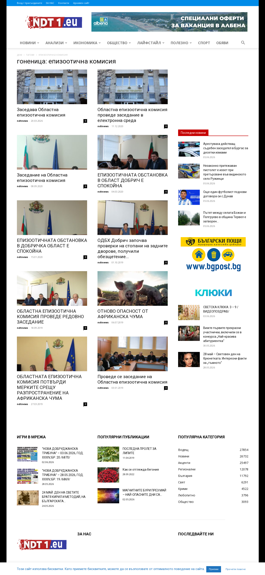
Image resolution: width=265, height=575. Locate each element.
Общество (119, 42)
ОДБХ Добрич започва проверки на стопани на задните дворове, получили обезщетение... (133, 248)
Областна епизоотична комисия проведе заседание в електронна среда (132, 115)
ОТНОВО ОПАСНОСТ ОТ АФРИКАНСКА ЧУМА (123, 314)
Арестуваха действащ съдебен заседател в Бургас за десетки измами (225, 148)
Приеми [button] (213, 569)
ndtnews (22, 120)
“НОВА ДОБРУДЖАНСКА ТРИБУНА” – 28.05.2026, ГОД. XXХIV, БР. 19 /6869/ (63, 475)
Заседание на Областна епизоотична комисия (42, 177)
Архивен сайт (81, 3)
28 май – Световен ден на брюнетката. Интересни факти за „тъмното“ (225, 358)
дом (19, 55)
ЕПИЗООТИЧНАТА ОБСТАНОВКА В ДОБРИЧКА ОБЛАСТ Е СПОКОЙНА (52, 246)
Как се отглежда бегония (141, 469)
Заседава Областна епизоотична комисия (41, 112)
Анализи (56, 42)
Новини (29, 42)
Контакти (63, 3)
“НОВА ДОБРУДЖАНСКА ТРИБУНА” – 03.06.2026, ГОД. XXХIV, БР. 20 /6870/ (63, 453)
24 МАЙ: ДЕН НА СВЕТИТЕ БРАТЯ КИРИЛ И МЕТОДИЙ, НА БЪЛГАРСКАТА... (64, 497)
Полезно (181, 42)
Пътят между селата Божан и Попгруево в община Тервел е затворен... (224, 217)
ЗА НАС (50, 3)
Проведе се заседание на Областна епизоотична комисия (132, 379)
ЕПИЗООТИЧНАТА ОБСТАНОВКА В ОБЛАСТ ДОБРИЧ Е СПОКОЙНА (133, 180)
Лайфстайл (150, 42)
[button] (243, 43)
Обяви (222, 42)
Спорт (204, 42)
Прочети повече (236, 569)
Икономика (87, 42)
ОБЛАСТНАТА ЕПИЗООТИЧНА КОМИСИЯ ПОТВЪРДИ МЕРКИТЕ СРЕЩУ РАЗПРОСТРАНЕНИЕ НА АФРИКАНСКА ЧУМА (49, 387)
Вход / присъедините (29, 3)
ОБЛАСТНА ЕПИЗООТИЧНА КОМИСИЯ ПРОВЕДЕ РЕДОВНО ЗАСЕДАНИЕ (50, 317)
